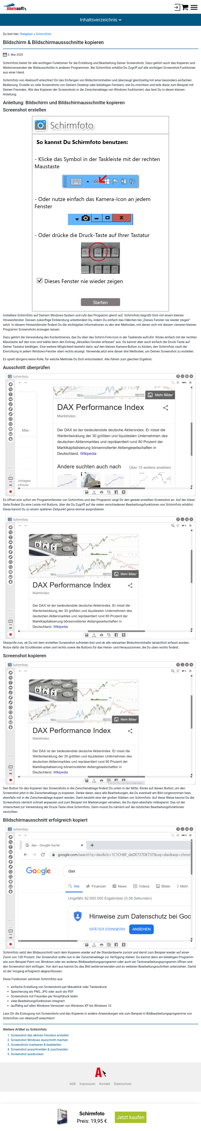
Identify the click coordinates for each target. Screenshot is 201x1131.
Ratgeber (27, 34)
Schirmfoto (43, 34)
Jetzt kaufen (130, 1117)
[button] (100, 20)
